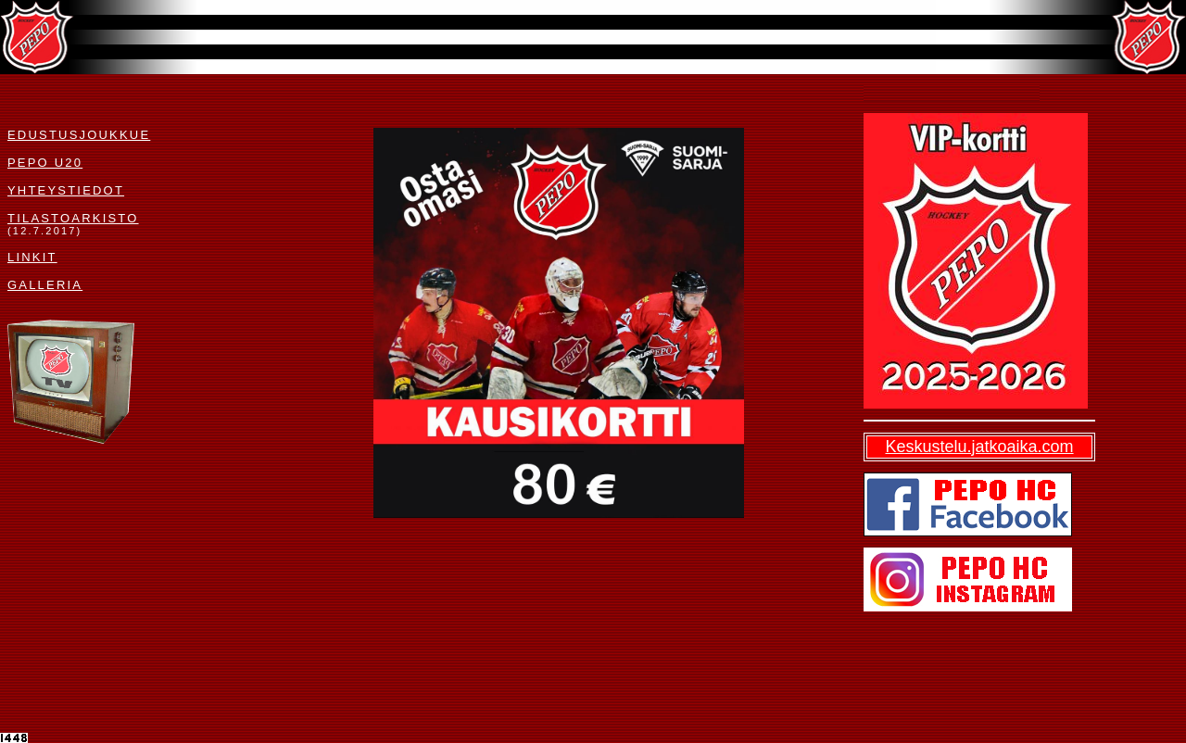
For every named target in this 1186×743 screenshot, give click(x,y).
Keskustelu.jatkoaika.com (979, 446)
